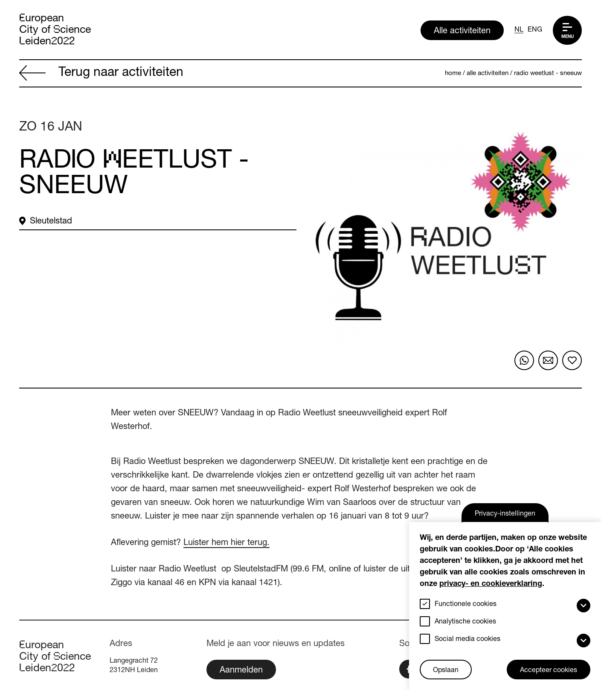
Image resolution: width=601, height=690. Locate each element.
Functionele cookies (465, 604)
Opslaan (446, 670)
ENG (535, 30)
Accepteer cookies (548, 670)
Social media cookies (467, 639)
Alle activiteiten (462, 31)
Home (453, 73)
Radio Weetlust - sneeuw (548, 73)
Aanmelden (241, 671)
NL (518, 30)
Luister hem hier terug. (226, 543)
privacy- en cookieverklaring (490, 584)
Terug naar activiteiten (101, 74)
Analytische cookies (465, 622)
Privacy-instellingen (505, 514)
